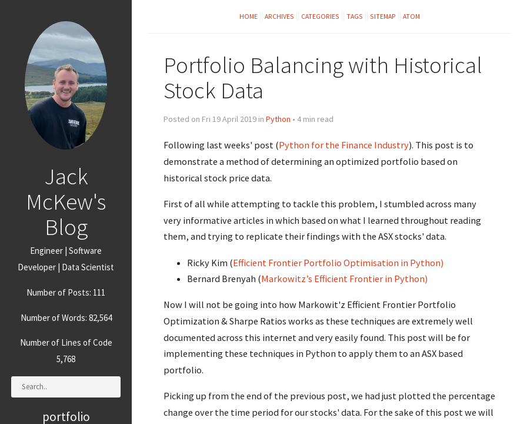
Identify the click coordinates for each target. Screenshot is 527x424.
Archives (279, 16)
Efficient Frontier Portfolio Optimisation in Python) (338, 263)
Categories (320, 16)
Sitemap (383, 16)
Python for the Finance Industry (344, 145)
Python (278, 119)
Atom (411, 16)
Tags (354, 16)
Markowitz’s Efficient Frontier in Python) (344, 278)
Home (248, 16)
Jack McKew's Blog (66, 201)
